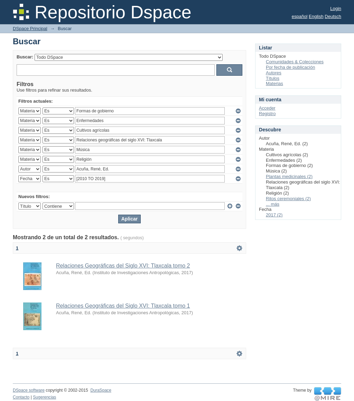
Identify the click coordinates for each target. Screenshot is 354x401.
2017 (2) (274, 214)
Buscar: (25, 56)
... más (272, 204)
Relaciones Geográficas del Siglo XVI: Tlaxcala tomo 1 (123, 306)
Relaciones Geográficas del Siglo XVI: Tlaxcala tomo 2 (123, 266)
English (316, 16)
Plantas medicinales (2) (289, 176)
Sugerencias (44, 397)
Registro (267, 113)
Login (335, 8)
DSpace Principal (30, 28)
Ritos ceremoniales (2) (288, 198)
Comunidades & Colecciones (295, 61)
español (300, 16)
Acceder (267, 108)
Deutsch (333, 16)
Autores (273, 72)
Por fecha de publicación (290, 67)
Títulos (272, 78)
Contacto (21, 397)
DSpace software (29, 390)
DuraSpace (100, 390)
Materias (274, 83)
